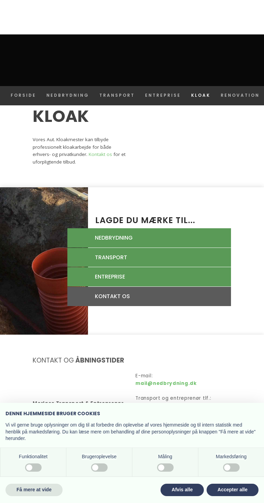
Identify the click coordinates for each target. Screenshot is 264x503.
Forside (23, 95)
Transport (117, 95)
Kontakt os (100, 154)
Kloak (200, 95)
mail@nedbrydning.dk (166, 383)
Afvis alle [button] (182, 489)
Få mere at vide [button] (34, 489)
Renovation (240, 95)
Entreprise (163, 95)
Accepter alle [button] (233, 489)
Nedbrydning (67, 95)
